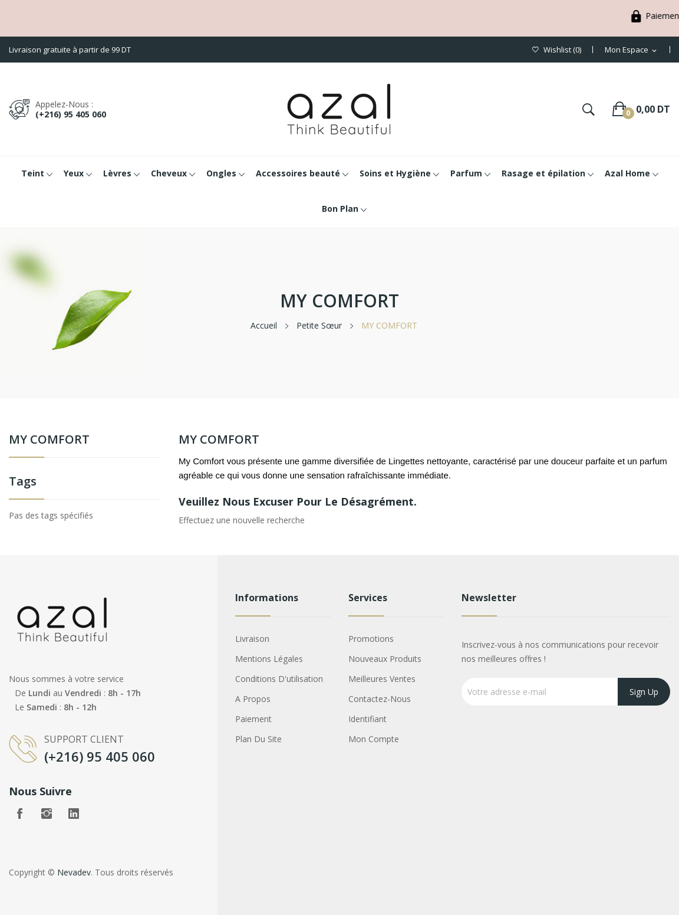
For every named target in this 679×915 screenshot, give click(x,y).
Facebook (19, 813)
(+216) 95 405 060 (70, 114)
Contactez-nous (379, 698)
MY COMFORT (49, 440)
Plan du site (258, 739)
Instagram (46, 813)
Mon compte (373, 739)
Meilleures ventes (382, 678)
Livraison (252, 638)
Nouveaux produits (384, 658)
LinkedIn (73, 813)
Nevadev (74, 872)
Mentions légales (269, 658)
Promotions (371, 638)
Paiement (253, 718)
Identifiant (367, 718)
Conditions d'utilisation (279, 678)
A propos (253, 698)
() (556, 49)
